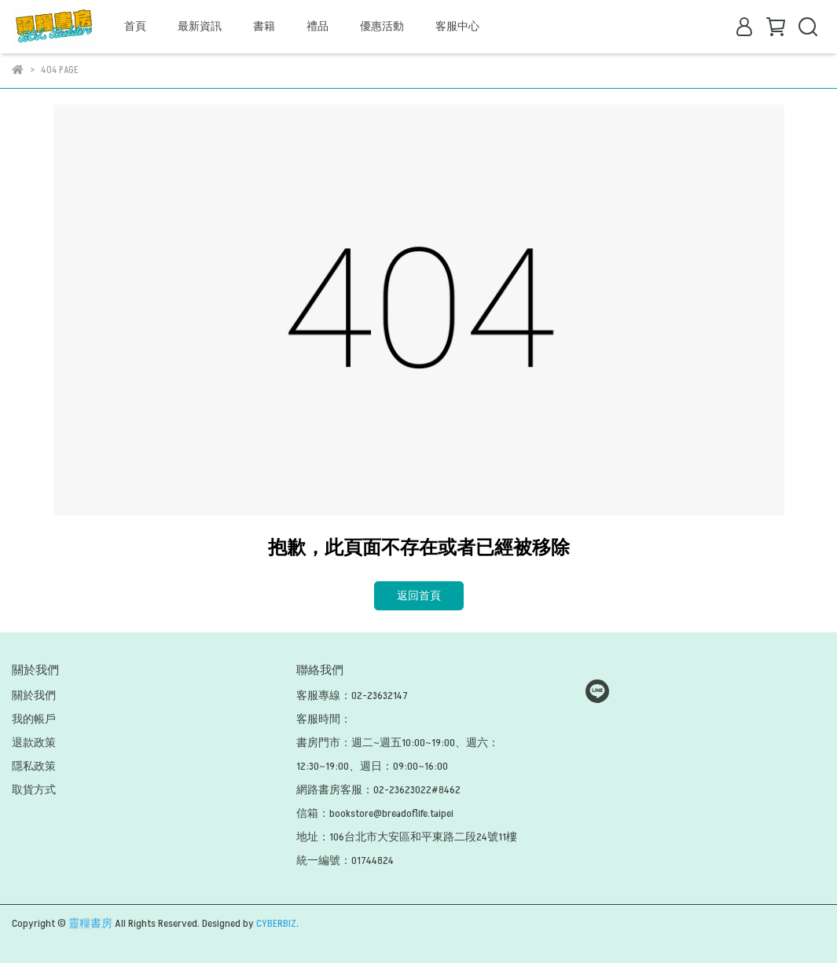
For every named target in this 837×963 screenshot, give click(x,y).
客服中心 (457, 26)
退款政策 (34, 742)
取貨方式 (34, 789)
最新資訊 (200, 26)
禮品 (318, 26)
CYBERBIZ (276, 923)
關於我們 (34, 695)
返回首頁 (419, 595)
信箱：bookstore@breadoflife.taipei (374, 813)
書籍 (264, 26)
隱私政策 (34, 766)
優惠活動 (382, 26)
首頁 (135, 26)
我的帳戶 (34, 719)
